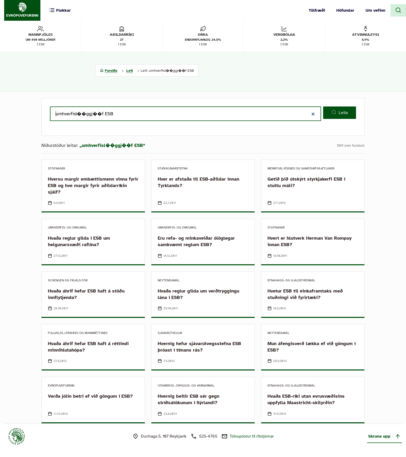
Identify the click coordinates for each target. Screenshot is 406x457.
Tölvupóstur (252, 436)
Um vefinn (375, 10)
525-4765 (208, 436)
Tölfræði (317, 10)
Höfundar (345, 10)
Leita (339, 112)
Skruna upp (384, 436)
